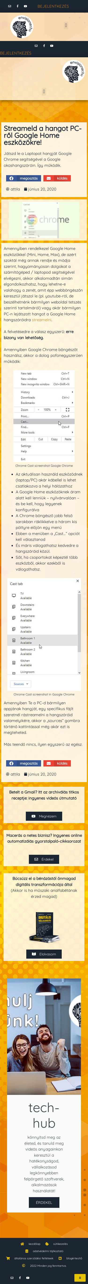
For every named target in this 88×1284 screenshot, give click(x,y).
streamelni (41, 319)
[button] (66, 25)
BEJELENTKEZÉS (53, 6)
